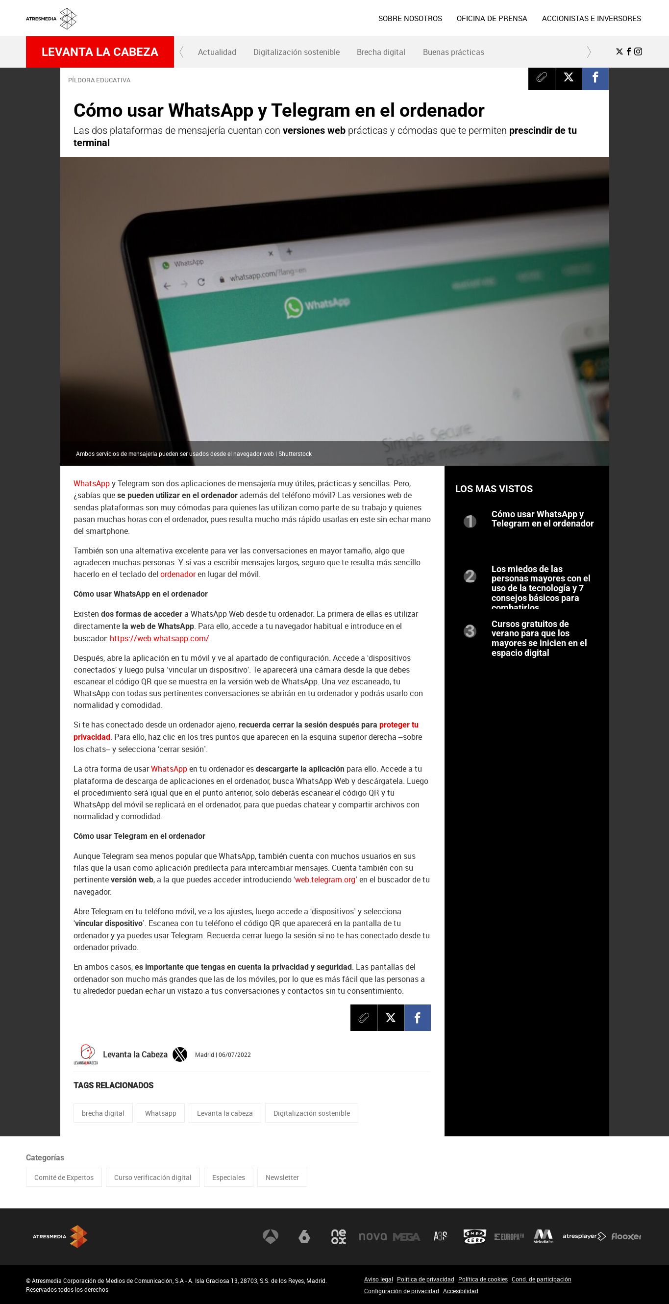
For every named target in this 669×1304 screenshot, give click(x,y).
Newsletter (282, 1177)
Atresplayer (585, 1236)
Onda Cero (475, 1236)
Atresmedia (60, 1236)
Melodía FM (543, 1236)
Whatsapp (160, 1113)
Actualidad (217, 52)
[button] (182, 52)
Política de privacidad (425, 1279)
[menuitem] (410, 18)
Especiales (228, 1177)
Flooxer (626, 1236)
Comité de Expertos (64, 1177)
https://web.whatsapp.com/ (159, 638)
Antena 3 (270, 1236)
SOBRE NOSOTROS (410, 18)
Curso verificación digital (153, 1177)
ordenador (178, 574)
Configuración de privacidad (401, 1291)
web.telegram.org (325, 879)
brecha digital (103, 1113)
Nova (373, 1236)
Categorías (45, 1157)
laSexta (304, 1236)
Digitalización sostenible (296, 52)
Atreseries (441, 1236)
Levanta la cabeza (100, 52)
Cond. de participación (541, 1279)
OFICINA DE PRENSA (492, 18)
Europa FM (509, 1236)
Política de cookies (483, 1279)
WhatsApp (92, 483)
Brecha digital (381, 52)
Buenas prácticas (453, 52)
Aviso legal (378, 1279)
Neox (338, 1236)
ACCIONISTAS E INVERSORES (591, 18)
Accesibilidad (460, 1291)
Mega (406, 1236)
